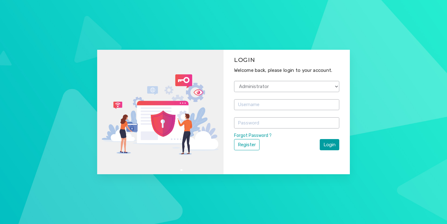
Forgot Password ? (253, 135)
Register (247, 144)
